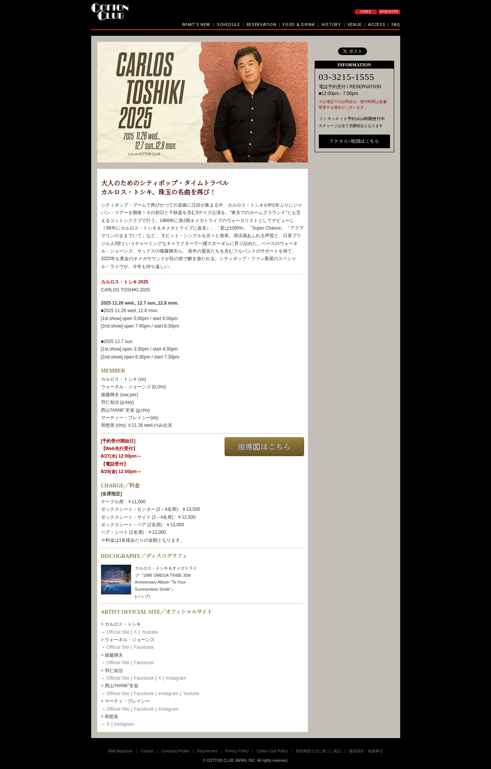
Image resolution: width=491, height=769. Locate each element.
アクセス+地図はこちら (354, 261)
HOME (365, 12)
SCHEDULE (228, 25)
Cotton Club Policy (272, 751)
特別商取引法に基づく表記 (318, 751)
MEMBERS (389, 12)
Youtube (149, 632)
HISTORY (331, 25)
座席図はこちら (264, 447)
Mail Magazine (120, 751)
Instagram (176, 678)
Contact (147, 751)
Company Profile (175, 751)
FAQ (396, 25)
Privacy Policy (237, 751)
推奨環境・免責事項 (366, 751)
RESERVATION (261, 25)
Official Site (118, 632)
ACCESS (376, 25)
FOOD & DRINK (299, 25)
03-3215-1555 (347, 197)
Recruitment (207, 751)
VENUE (354, 25)
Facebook (144, 647)
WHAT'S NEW (196, 25)
